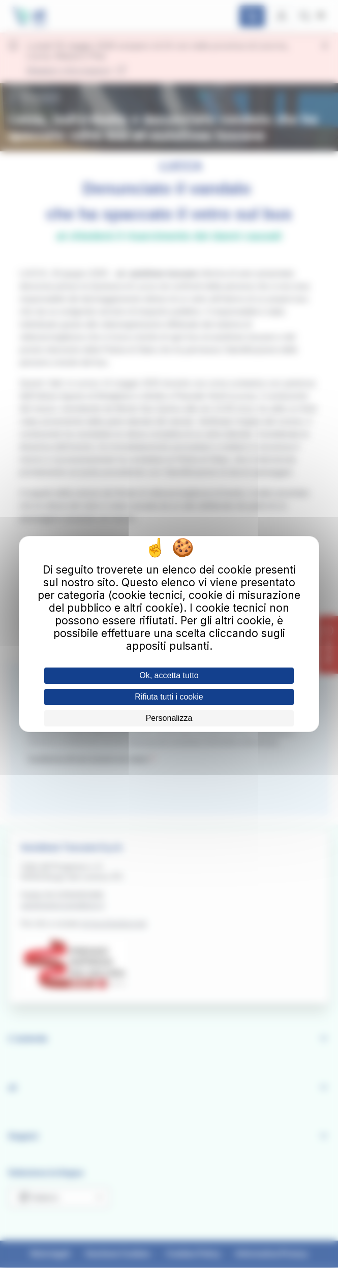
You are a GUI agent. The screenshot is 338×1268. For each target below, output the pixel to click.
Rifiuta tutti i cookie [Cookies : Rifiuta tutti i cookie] (169, 696)
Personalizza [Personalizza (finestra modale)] (169, 718)
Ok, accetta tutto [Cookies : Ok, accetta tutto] (169, 675)
